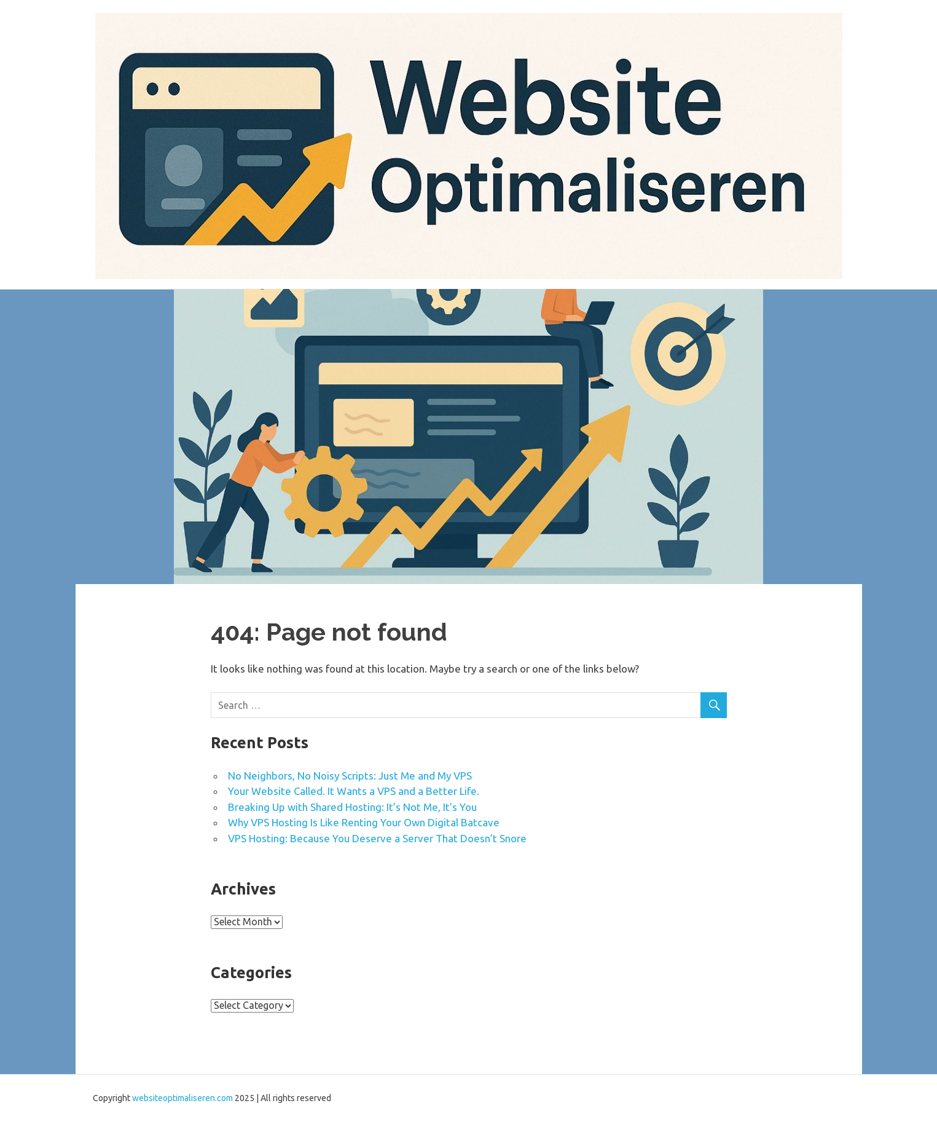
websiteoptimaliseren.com (182, 1098)
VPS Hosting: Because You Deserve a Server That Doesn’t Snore (377, 838)
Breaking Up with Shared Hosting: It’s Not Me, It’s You (352, 807)
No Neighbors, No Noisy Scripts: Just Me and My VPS (350, 775)
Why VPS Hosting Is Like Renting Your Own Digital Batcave (364, 822)
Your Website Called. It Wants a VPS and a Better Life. (353, 791)
